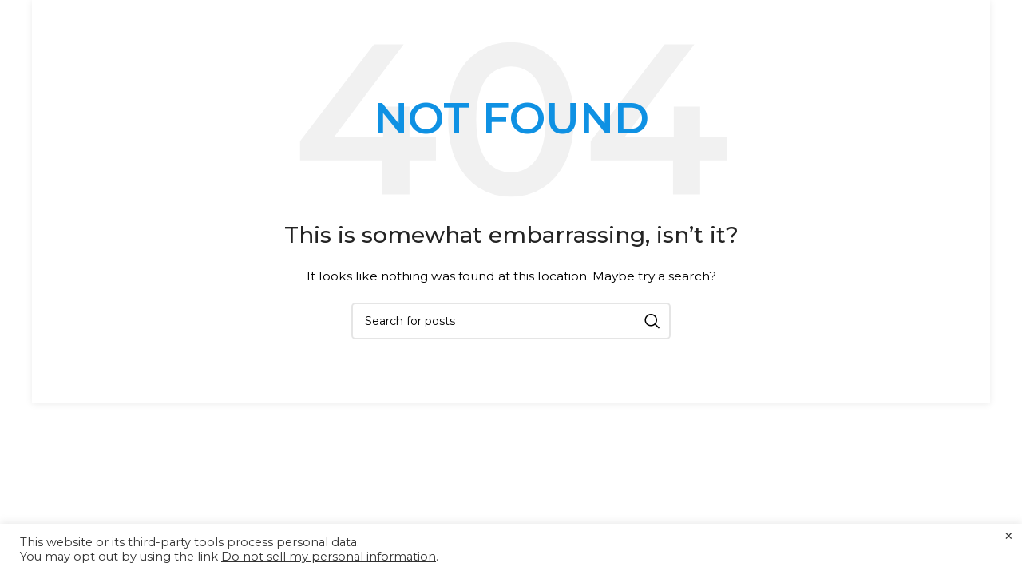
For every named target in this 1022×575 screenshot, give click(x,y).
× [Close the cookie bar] (1009, 536)
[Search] (511, 321)
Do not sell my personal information (328, 556)
